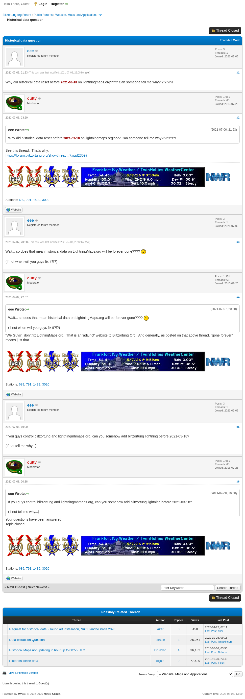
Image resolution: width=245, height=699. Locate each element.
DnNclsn (160, 650)
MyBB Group (52, 693)
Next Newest (37, 587)
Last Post (211, 630)
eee (30, 51)
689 (21, 200)
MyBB (21, 693)
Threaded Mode (230, 40)
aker (160, 629)
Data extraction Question (27, 640)
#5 (238, 426)
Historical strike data (23, 661)
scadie (160, 640)
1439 (36, 200)
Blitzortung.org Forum (16, 15)
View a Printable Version (23, 672)
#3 (238, 242)
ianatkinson (225, 641)
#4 (238, 297)
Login (43, 4)
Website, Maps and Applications (76, 15)
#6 (238, 481)
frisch (221, 662)
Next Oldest (16, 587)
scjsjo (160, 661)
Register (57, 4)
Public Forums (43, 15)
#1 (238, 72)
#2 (238, 117)
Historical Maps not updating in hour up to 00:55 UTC (47, 650)
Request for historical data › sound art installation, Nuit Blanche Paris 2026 (62, 629)
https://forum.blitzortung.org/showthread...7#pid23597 (46, 155)
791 (28, 200)
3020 (45, 200)
